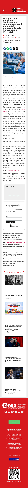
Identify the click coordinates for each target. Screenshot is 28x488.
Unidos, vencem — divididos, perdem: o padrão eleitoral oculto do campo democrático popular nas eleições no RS (13, 328)
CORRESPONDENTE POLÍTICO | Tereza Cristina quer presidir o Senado (13, 390)
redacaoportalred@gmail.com (15, 242)
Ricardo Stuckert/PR (13, 170)
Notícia (11, 37)
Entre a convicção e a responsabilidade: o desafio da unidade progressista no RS (13, 359)
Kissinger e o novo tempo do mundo (13, 296)
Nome (7, 216)
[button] (3, 10)
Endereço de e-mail (11, 211)
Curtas (7, 37)
